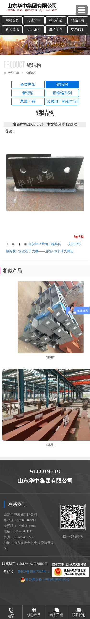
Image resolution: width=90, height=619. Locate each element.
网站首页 (12, 20)
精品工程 (77, 20)
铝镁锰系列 (62, 93)
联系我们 (77, 29)
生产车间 (56, 29)
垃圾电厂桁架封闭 (62, 101)
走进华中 (34, 20)
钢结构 (62, 84)
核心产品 (56, 20)
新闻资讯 (12, 29)
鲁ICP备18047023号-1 (33, 571)
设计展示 (34, 29)
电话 (11, 611)
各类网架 (28, 84)
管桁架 (28, 93)
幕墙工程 (28, 101)
